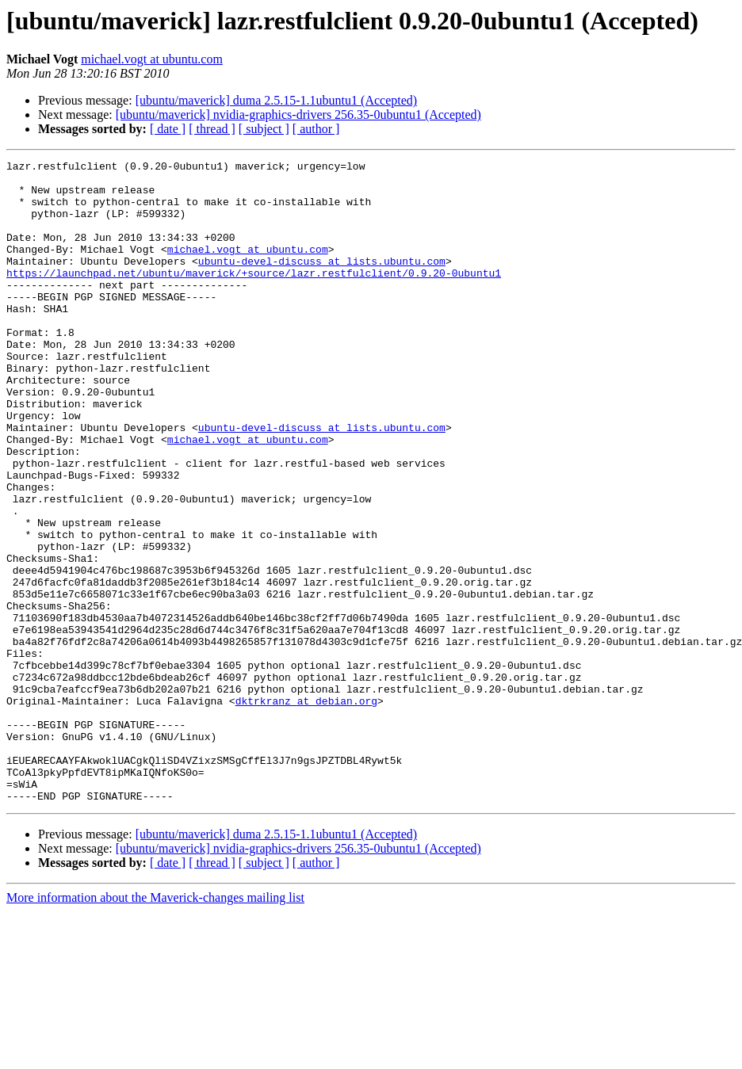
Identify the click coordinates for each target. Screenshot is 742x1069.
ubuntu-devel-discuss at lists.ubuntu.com (322, 282)
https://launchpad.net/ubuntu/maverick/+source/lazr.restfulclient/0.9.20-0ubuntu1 (253, 296)
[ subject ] (264, 129)
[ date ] (168, 129)
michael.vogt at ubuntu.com (152, 59)
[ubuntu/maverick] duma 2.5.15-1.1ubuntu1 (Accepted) (276, 100)
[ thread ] (212, 129)
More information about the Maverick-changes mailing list (155, 1026)
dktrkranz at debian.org (306, 810)
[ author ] (316, 129)
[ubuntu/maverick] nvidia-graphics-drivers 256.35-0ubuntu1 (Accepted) (298, 114)
